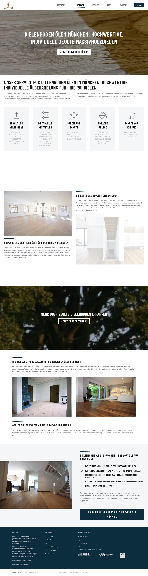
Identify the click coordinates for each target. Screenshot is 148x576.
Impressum (62, 573)
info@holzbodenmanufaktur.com (89, 549)
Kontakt (139, 5)
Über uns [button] (95, 5)
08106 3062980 (83, 543)
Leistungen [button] (79, 5)
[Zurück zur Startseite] (8, 5)
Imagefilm (123, 5)
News (109, 5)
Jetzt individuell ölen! (74, 52)
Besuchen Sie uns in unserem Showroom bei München (87, 514)
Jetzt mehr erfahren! (74, 321)
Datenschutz (74, 573)
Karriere (85, 573)
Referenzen (61, 5)
